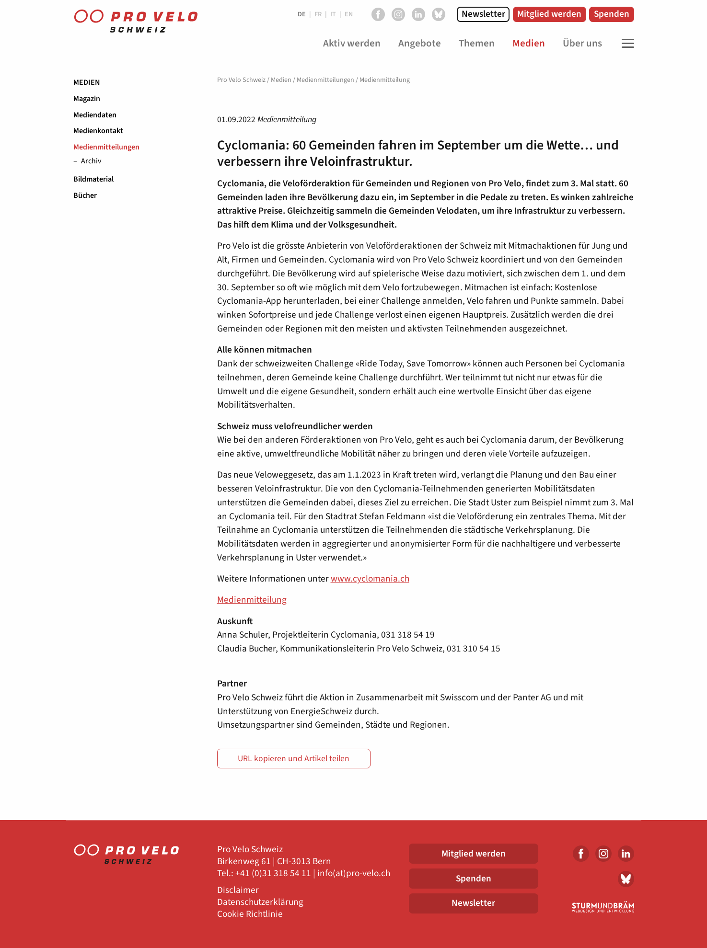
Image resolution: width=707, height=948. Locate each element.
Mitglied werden (549, 14)
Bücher (85, 195)
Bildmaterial (93, 179)
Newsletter (483, 14)
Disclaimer (238, 890)
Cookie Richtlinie (250, 914)
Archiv (91, 161)
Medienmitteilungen (106, 147)
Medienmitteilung (252, 599)
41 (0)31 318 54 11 (275, 873)
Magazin (86, 98)
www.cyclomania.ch (370, 578)
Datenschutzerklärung (260, 902)
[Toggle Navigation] (625, 43)
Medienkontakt (98, 131)
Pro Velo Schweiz (241, 80)
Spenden (611, 14)
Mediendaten (94, 115)
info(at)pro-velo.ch (353, 873)
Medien (86, 82)
